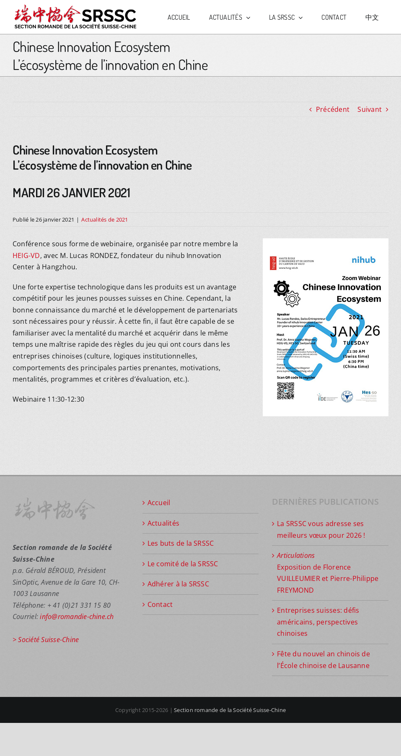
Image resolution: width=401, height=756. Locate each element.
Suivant (369, 109)
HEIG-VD (26, 255)
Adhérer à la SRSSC (178, 583)
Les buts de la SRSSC (180, 543)
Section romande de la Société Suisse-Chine (230, 710)
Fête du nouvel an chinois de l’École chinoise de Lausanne (323, 659)
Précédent (332, 109)
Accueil (159, 502)
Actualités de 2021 (104, 219)
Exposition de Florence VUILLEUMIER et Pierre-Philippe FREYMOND (327, 573)
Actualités (163, 523)
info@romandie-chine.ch (77, 616)
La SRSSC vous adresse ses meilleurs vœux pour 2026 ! (321, 529)
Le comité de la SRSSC (182, 563)
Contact (160, 604)
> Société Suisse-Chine (46, 639)
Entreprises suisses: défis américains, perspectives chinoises (318, 622)
